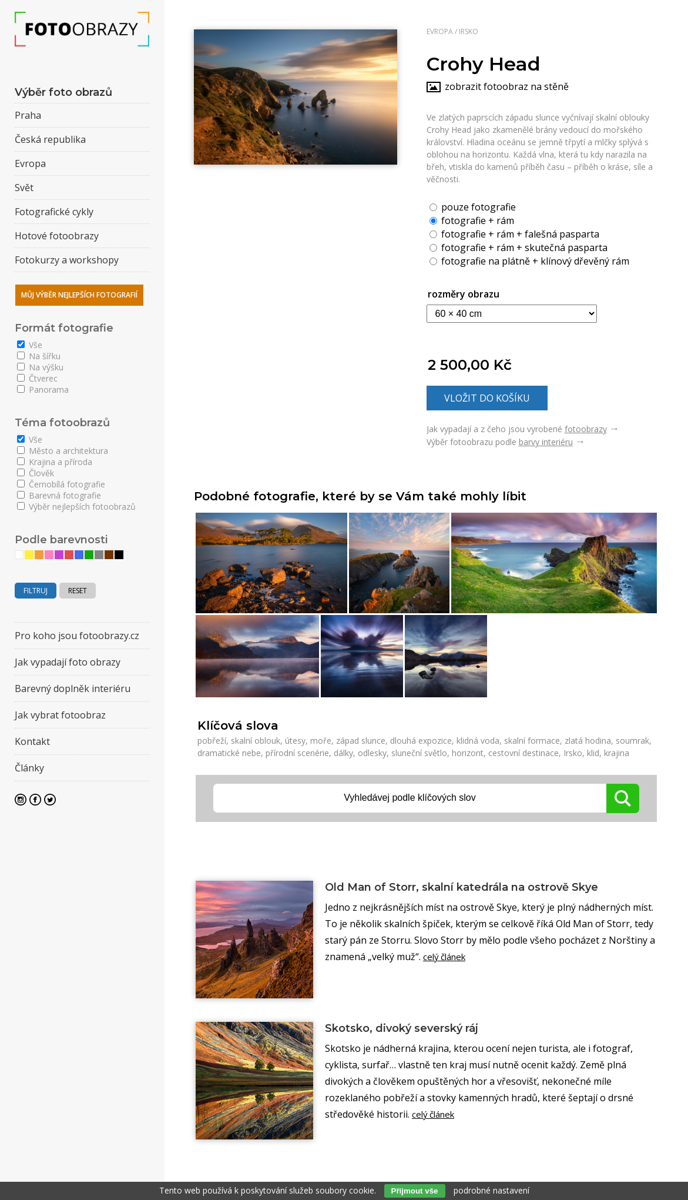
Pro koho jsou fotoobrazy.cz (77, 635)
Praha (28, 115)
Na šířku (39, 356)
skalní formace (532, 740)
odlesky (372, 752)
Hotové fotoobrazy (57, 235)
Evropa (440, 31)
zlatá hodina (588, 740)
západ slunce (360, 740)
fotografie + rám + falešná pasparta (514, 233)
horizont (468, 752)
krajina (616, 752)
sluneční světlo (419, 752)
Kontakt (32, 741)
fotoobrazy (586, 428)
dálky (343, 752)
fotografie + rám (471, 220)
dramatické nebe (229, 752)
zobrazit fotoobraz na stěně (507, 86)
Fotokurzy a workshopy (67, 259)
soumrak (632, 740)
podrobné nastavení (491, 1190)
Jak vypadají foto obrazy (67, 662)
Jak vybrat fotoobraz (60, 714)
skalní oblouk (255, 740)
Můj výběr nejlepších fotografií (79, 295)
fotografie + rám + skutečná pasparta (518, 247)
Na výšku (40, 367)
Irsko (468, 31)
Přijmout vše (414, 1190)
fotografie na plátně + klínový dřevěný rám (529, 260)
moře (320, 740)
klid (593, 752)
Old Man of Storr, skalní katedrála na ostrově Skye (482, 888)
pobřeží (211, 740)
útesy (295, 740)
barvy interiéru (546, 441)
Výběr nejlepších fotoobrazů (76, 506)
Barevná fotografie (59, 495)
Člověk (35, 473)
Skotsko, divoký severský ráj (412, 1029)
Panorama (43, 389)
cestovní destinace (523, 752)
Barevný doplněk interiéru (72, 688)
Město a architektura (62, 450)
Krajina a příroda (54, 461)
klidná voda (478, 740)
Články (29, 767)
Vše (29, 344)
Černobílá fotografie (61, 484)
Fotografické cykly (54, 211)
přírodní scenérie (297, 752)
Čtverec (37, 378)
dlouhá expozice (421, 740)
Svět (24, 187)
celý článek (447, 957)
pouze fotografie (472, 206)
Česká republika (50, 139)
